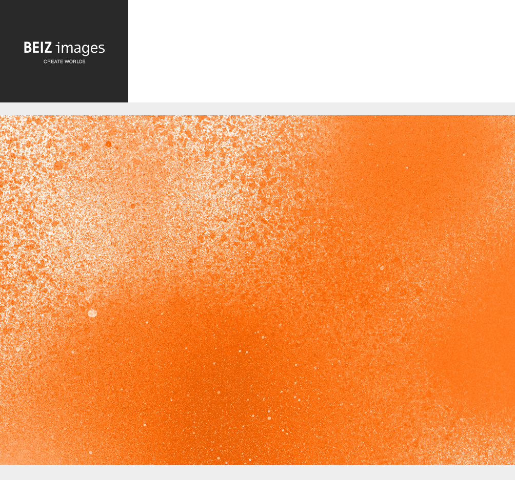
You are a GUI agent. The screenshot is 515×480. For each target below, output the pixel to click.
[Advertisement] (321, 55)
